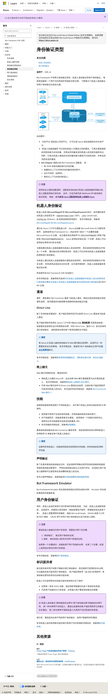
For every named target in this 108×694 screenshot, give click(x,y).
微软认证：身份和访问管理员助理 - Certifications (56, 661)
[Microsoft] (4, 3)
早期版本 (17, 692)
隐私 (41, 692)
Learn (39, 27)
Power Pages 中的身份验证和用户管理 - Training (56, 651)
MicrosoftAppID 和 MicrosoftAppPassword (55, 222)
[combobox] (17, 31)
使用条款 (68, 692)
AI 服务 (57, 27)
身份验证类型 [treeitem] (12, 69)
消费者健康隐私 (54, 692)
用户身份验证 (44, 66)
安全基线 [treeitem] (10, 58)
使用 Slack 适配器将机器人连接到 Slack (76, 196)
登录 (103, 3)
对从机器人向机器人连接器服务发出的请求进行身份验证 (74, 282)
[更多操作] (104, 28)
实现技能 (69, 476)
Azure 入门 (99, 10)
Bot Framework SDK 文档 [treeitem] (15, 40)
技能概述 (72, 424)
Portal (89, 10)
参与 (34, 692)
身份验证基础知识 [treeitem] (14, 65)
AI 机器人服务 (69, 27)
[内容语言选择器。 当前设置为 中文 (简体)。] (9, 686)
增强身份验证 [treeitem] (12, 76)
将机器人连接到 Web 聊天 (77, 382)
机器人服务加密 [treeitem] (13, 62)
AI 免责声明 (6, 692)
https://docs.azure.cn (48, 40)
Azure (47, 27)
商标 (76, 692)
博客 (26, 692)
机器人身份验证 (45, 62)
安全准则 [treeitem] (10, 79)
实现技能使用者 (82, 476)
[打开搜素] (97, 3)
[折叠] (30, 25)
